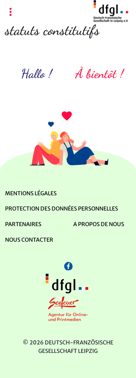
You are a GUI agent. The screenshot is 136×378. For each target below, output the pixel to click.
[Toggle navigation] (10, 12)
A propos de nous (98, 224)
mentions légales (31, 193)
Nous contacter (29, 239)
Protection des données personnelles (61, 208)
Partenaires (23, 224)
